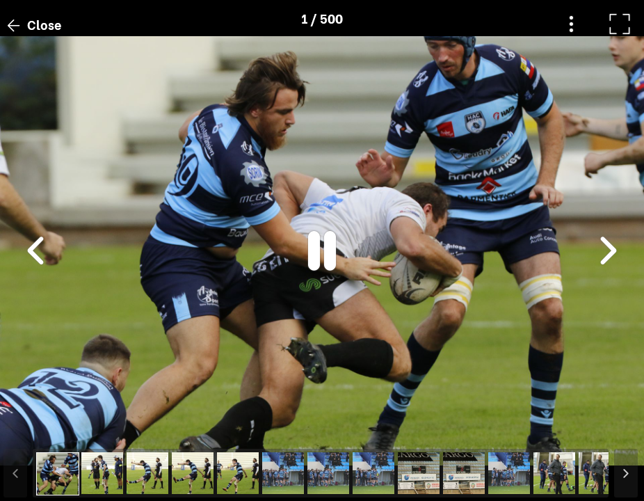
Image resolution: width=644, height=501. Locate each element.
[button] (37, 429)
